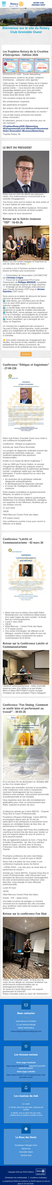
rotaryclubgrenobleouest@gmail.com (26, 1031)
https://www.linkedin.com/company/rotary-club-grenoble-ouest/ (26, 1076)
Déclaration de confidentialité (16, 1178)
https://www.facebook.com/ (17, 1066)
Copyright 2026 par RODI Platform (21, 1172)
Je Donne (26, 354)
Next (48, 20)
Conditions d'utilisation (38, 1178)
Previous (3, 20)
